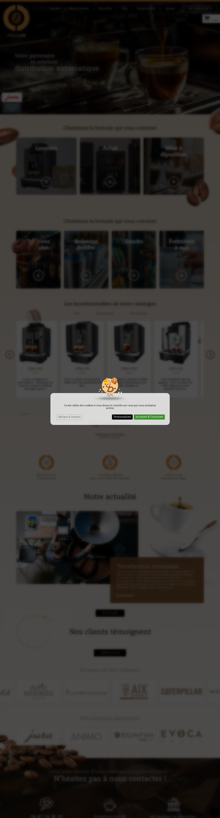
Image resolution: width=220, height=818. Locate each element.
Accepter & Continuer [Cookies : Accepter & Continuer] (149, 417)
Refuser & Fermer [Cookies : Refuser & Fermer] (69, 417)
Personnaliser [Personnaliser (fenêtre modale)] (122, 417)
